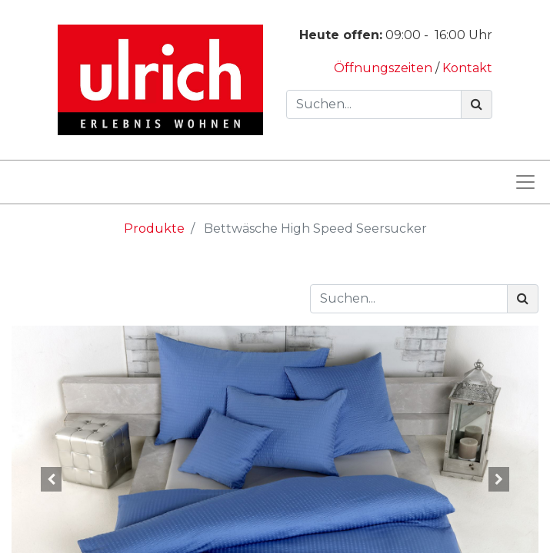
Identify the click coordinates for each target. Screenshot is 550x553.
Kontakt (467, 68)
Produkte (154, 228)
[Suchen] (476, 104)
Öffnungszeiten (384, 68)
